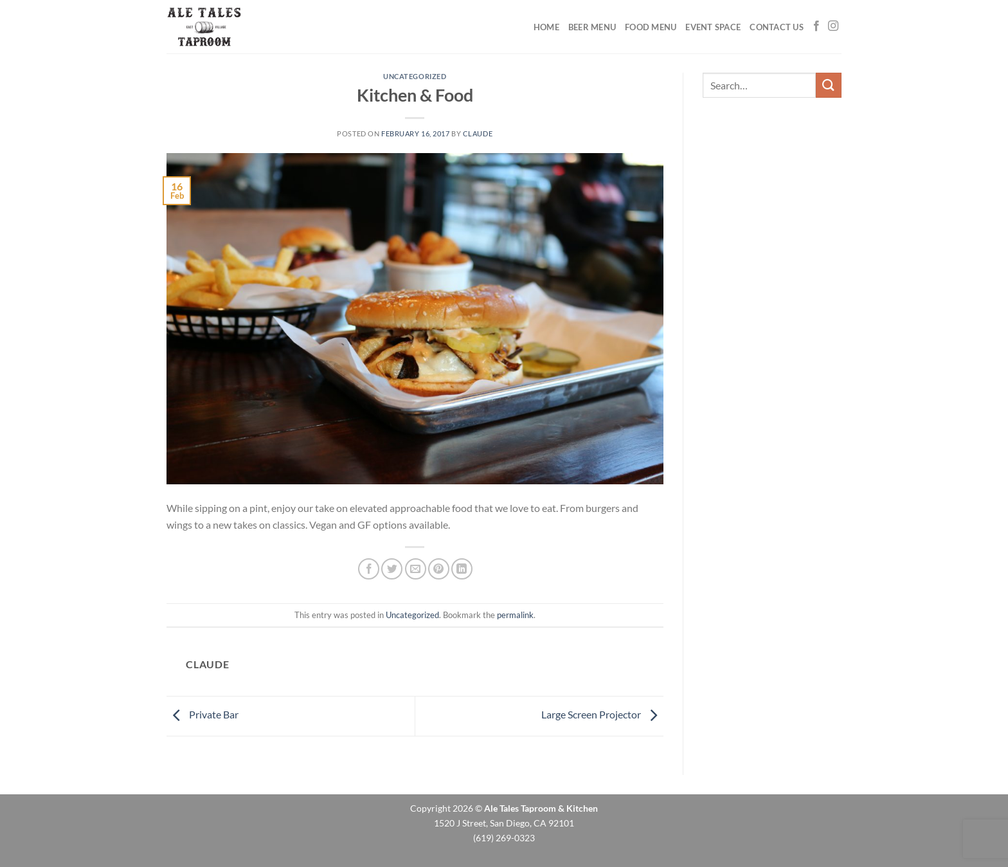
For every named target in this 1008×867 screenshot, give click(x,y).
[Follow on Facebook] (816, 26)
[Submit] (829, 85)
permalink (515, 615)
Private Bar (202, 714)
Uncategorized (414, 76)
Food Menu (650, 27)
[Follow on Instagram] (833, 26)
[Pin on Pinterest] (438, 569)
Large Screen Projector (602, 714)
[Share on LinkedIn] (462, 569)
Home (546, 27)
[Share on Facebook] (368, 569)
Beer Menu (592, 27)
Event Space (713, 27)
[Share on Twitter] (391, 569)
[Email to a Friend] (415, 569)
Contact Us (777, 27)
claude (477, 133)
